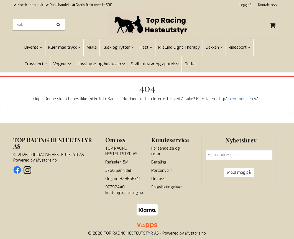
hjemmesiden (241, 99)
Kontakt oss (267, 5)
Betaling (158, 162)
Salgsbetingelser (166, 187)
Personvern (162, 170)
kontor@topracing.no (124, 192)
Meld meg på (239, 172)
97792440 (115, 187)
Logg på (245, 5)
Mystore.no (46, 160)
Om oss (158, 178)
